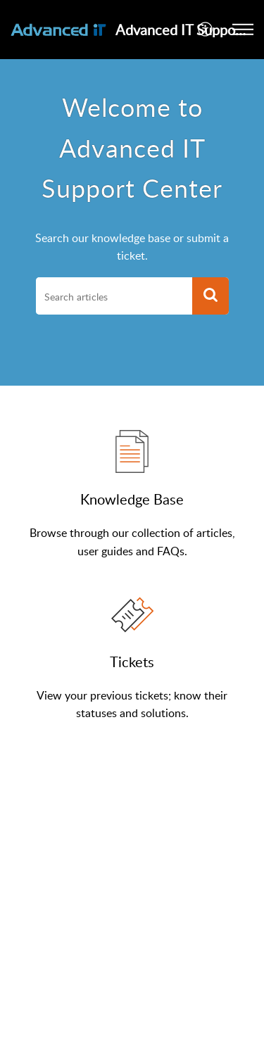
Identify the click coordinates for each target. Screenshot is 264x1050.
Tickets (132, 661)
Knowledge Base (132, 499)
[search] (114, 296)
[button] (206, 29)
